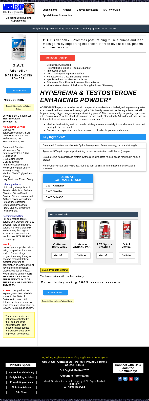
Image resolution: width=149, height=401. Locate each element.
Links (80, 365)
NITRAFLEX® (23, 236)
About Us (48, 361)
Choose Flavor (19, 90)
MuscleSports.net (74, 352)
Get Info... (59, 255)
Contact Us (64, 361)
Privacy (91, 361)
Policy (79, 361)
